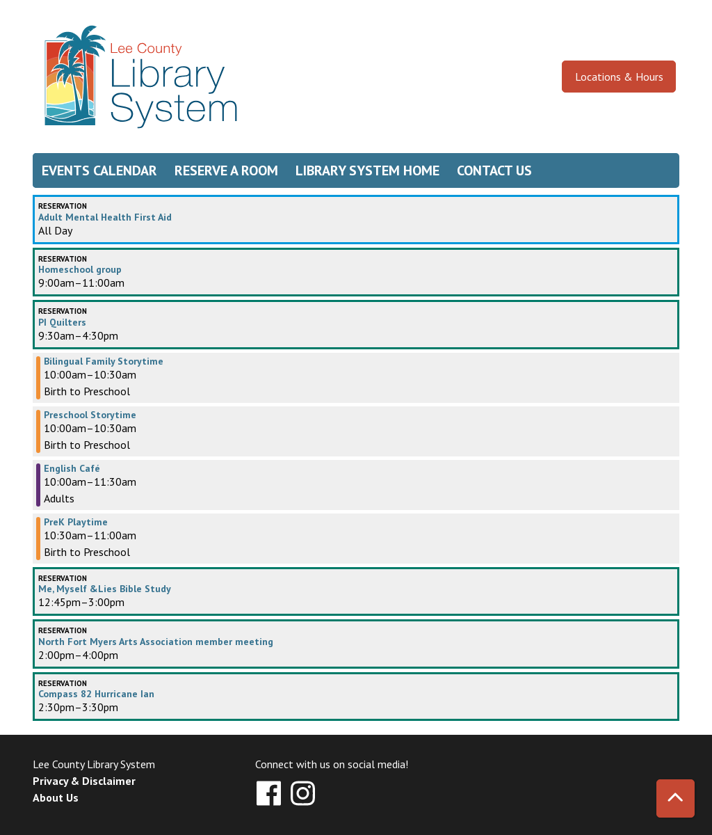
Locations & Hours (619, 77)
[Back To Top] (675, 798)
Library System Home (367, 170)
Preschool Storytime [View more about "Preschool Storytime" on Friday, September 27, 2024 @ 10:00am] (90, 415)
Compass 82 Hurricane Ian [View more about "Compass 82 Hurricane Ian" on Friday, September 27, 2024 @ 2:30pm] (96, 694)
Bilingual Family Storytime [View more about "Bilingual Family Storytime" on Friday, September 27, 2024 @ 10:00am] (103, 361)
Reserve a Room (226, 170)
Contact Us (494, 170)
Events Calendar (99, 170)
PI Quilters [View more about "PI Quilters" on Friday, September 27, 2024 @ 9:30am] (62, 322)
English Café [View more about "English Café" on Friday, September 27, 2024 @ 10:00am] (72, 468)
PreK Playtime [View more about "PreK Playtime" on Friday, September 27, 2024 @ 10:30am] (76, 522)
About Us (56, 797)
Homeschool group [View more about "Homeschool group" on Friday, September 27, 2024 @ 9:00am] (80, 269)
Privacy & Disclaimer (84, 781)
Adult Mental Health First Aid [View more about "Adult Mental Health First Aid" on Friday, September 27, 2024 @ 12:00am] (105, 217)
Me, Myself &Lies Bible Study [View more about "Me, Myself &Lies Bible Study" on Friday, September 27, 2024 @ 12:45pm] (104, 589)
